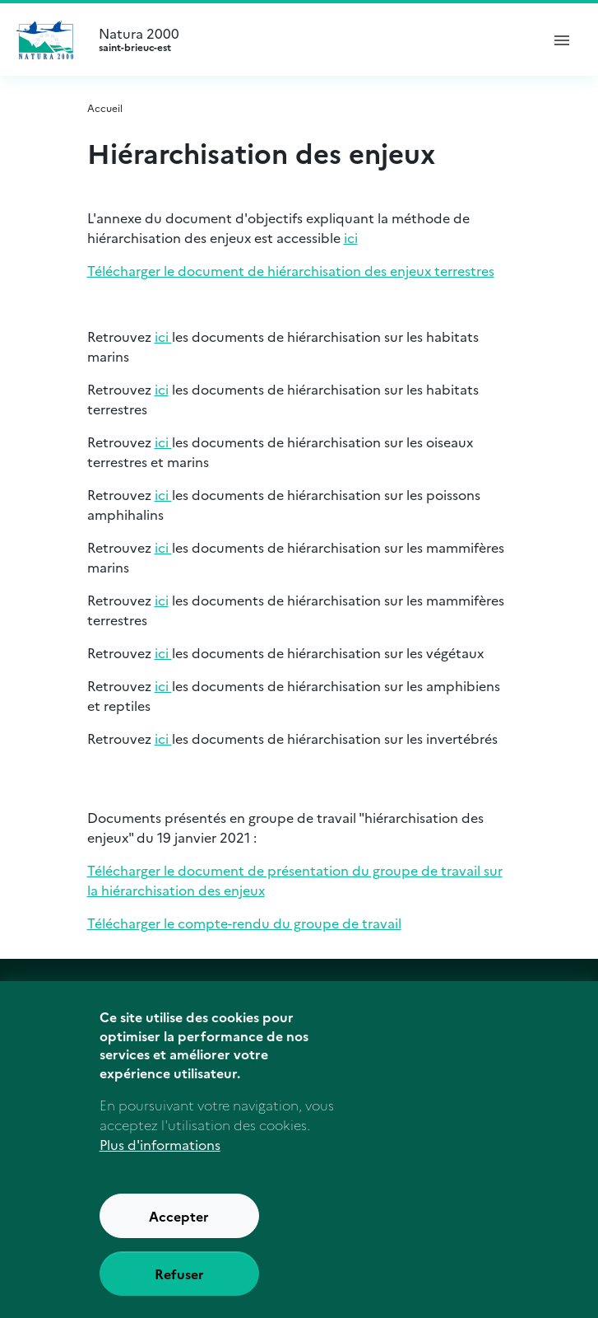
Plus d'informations (160, 1163)
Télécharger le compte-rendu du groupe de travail (244, 923)
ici (351, 237)
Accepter (179, 1235)
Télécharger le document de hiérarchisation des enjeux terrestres (290, 270)
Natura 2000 (312, 40)
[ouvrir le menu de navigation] (562, 39)
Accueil (105, 107)
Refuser (179, 1292)
